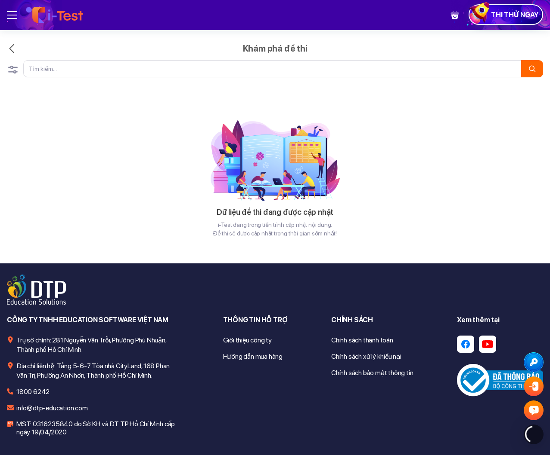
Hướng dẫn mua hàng (253, 356)
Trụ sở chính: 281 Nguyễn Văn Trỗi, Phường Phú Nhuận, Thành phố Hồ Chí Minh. (91, 345)
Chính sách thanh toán (362, 340)
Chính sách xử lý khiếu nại (366, 356)
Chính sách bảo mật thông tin (372, 373)
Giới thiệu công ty (247, 340)
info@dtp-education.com (52, 408)
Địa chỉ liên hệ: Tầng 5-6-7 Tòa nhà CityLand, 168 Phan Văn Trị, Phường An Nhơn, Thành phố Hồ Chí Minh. (93, 370)
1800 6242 (33, 392)
